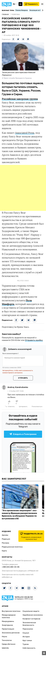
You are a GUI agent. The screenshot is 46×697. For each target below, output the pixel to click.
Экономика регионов (11, 633)
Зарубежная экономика (33, 615)
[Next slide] (42, 10)
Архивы (5, 535)
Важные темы (8, 10)
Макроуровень (8, 621)
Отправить (23, 378)
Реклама (5, 543)
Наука (4, 636)
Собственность (29, 648)
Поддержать (31, 4)
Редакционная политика (12, 547)
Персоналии (28, 629)
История (26, 637)
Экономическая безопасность (29, 624)
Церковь (5, 648)
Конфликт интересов (31, 619)
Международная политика (9, 616)
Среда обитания (8, 644)
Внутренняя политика (11, 611)
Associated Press (24, 132)
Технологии (7, 640)
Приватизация (8, 629)
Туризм (26, 644)
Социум (26, 633)
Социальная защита (31, 611)
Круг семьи (27, 640)
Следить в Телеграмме (23, 434)
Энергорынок (7, 625)
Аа (20, 4)
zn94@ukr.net (32, 571)
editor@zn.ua (7, 577)
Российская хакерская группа (20, 98)
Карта (4, 551)
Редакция (6, 539)
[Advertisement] (23, 188)
